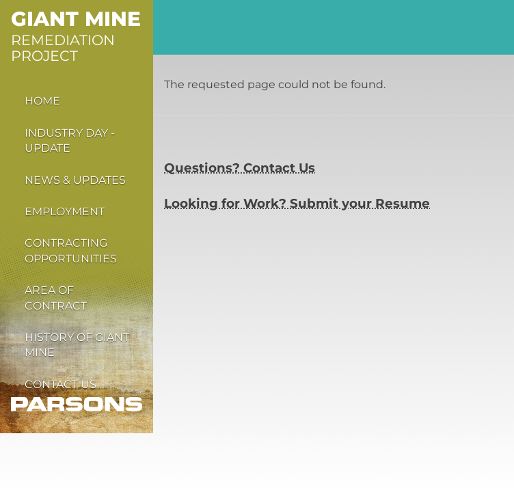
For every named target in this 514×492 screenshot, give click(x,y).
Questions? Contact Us (239, 168)
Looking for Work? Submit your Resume (297, 203)
